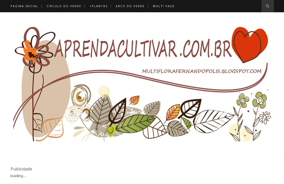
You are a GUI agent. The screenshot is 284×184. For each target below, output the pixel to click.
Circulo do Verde (64, 6)
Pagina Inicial (24, 6)
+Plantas (98, 6)
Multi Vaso (164, 6)
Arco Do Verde (130, 6)
